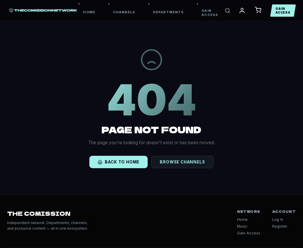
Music (242, 226)
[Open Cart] (258, 10)
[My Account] (242, 11)
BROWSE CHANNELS (182, 162)
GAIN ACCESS (210, 13)
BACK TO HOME (118, 162)
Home (242, 219)
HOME (89, 12)
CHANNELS (124, 12)
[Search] (227, 10)
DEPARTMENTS (168, 12)
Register (279, 226)
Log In (277, 219)
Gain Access (248, 233)
